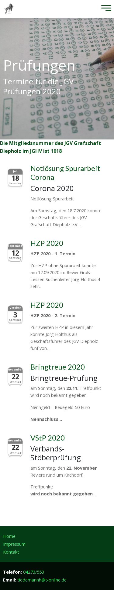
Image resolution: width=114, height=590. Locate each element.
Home (9, 536)
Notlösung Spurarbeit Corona (65, 172)
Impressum (14, 544)
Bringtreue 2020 (57, 366)
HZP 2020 (46, 243)
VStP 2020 (47, 437)
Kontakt (11, 552)
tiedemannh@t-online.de (42, 580)
